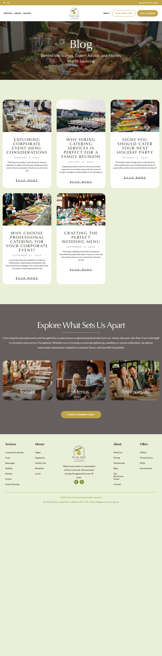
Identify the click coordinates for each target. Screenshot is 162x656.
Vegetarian (40, 457)
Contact (117, 484)
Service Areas (146, 468)
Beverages (10, 463)
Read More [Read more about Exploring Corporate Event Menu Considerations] (27, 180)
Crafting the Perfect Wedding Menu (81, 237)
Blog (115, 468)
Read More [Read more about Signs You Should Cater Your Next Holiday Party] (135, 177)
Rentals (8, 473)
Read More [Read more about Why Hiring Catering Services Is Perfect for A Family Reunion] (81, 181)
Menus (17, 13)
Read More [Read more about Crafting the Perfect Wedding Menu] (81, 269)
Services (8, 13)
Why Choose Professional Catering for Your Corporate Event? (27, 241)
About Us (117, 452)
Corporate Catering (14, 452)
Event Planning (12, 484)
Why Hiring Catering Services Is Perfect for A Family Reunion (81, 148)
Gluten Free (40, 463)
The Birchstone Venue (118, 476)
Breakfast (39, 468)
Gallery (27, 13)
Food (7, 457)
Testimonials (119, 463)
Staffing (8, 468)
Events (8, 479)
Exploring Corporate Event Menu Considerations (27, 146)
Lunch (38, 473)
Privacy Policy (146, 457)
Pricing (116, 457)
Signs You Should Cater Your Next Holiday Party (135, 146)
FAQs (142, 463)
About (106, 13)
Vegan (38, 452)
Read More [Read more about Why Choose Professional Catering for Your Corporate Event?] (27, 278)
